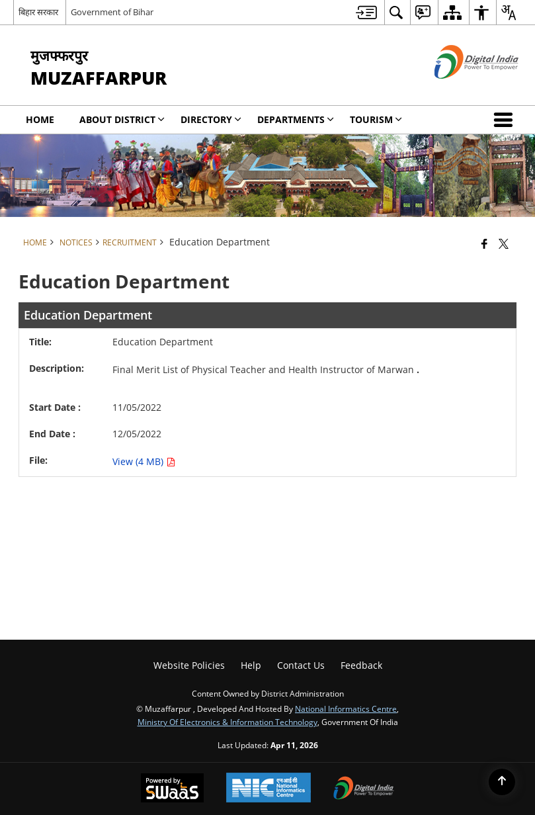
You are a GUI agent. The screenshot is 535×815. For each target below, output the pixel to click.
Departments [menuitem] (295, 119)
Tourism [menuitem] (376, 119)
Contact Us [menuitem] (301, 665)
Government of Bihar (112, 12)
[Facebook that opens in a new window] (484, 243)
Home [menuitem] (40, 119)
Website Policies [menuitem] (189, 665)
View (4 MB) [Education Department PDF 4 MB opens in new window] (143, 461)
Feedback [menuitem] (361, 665)
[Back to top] (502, 782)
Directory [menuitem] (211, 119)
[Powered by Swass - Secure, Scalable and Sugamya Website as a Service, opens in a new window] (172, 789)
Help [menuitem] (251, 665)
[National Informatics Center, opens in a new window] (268, 789)
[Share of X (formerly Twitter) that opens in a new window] (503, 243)
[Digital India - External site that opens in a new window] (460, 89)
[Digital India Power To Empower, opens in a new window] (363, 789)
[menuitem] (366, 12)
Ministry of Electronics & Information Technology (227, 721)
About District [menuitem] (122, 119)
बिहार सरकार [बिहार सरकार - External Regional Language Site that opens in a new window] (38, 12)
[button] (506, 120)
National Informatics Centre (346, 708)
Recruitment (130, 242)
